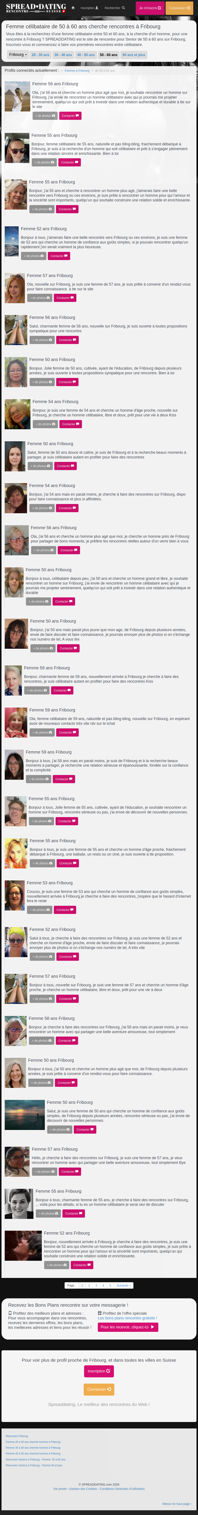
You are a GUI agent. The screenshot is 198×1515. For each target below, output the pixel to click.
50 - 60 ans (109, 55)
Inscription (99, 1371)
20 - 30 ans (40, 55)
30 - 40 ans (63, 55)
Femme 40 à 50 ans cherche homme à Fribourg (33, 1453)
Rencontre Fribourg (17, 1436)
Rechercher (115, 8)
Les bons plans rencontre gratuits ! (127, 1318)
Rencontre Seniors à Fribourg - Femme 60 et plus (34, 1465)
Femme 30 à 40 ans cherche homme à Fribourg (33, 1447)
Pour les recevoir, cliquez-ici (128, 1327)
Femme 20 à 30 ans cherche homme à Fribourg (33, 1441)
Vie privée (60, 1489)
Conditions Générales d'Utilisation (122, 1489)
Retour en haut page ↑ (177, 1504)
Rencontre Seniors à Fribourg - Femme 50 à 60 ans (35, 1459)
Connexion (99, 1389)
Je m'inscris (150, 8)
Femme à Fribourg (77, 70)
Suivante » (123, 1285)
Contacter (70, 115)
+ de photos (45, 115)
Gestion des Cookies (83, 1489)
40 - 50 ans (86, 55)
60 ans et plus (133, 55)
